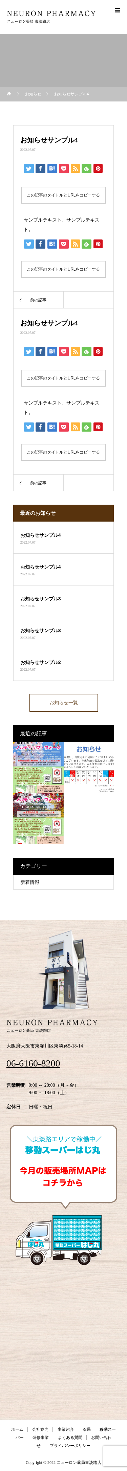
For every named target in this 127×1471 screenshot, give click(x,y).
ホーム (17, 1429)
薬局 (87, 1429)
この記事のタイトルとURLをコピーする (63, 195)
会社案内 (40, 1429)
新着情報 (29, 882)
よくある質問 (70, 1437)
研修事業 (41, 1437)
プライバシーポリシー (70, 1445)
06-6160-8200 (33, 1063)
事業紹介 (66, 1429)
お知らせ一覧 (63, 702)
